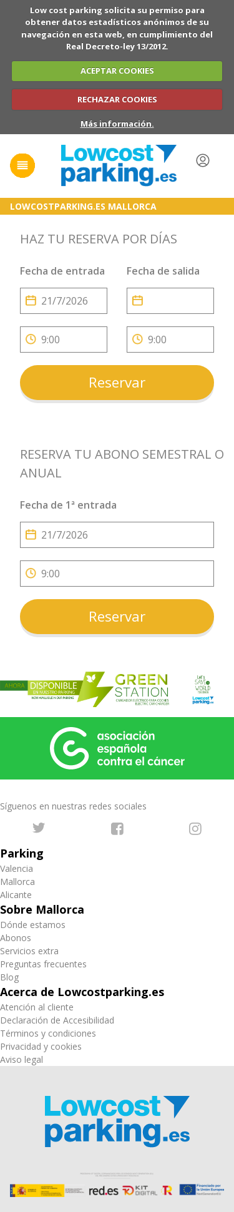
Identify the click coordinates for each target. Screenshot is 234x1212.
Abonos (15, 938)
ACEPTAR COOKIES (117, 70)
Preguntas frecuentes (43, 964)
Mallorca (17, 881)
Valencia (16, 868)
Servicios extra (29, 951)
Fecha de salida (163, 271)
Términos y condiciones (48, 1033)
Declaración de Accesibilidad (57, 1020)
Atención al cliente (37, 1007)
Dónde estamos (33, 925)
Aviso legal (21, 1059)
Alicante (16, 895)
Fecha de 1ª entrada (68, 505)
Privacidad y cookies (41, 1046)
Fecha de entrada (62, 271)
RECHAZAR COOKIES (117, 99)
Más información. (117, 123)
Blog (9, 977)
